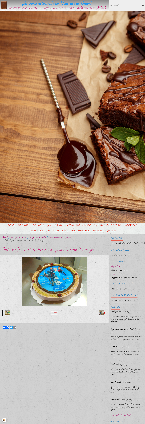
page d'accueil (111, 231)
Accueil (5, 237)
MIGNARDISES (130, 225)
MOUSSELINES (73, 225)
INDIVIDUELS (98, 231)
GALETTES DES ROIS (55, 225)
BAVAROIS (86, 225)
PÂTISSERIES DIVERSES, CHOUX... (107, 225)
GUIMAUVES (38, 225)
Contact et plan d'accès (123, 289)
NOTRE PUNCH (24, 225)
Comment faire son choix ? (125, 300)
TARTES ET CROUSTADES (40, 231)
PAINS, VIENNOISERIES (80, 231)
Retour (54, 313)
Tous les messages (121, 415)
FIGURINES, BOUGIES (121, 255)
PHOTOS (11, 225)
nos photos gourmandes (38, 237)
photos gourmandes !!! (19, 237)
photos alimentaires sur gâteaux (60, 237)
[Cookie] (4, 420)
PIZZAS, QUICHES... (60, 231)
